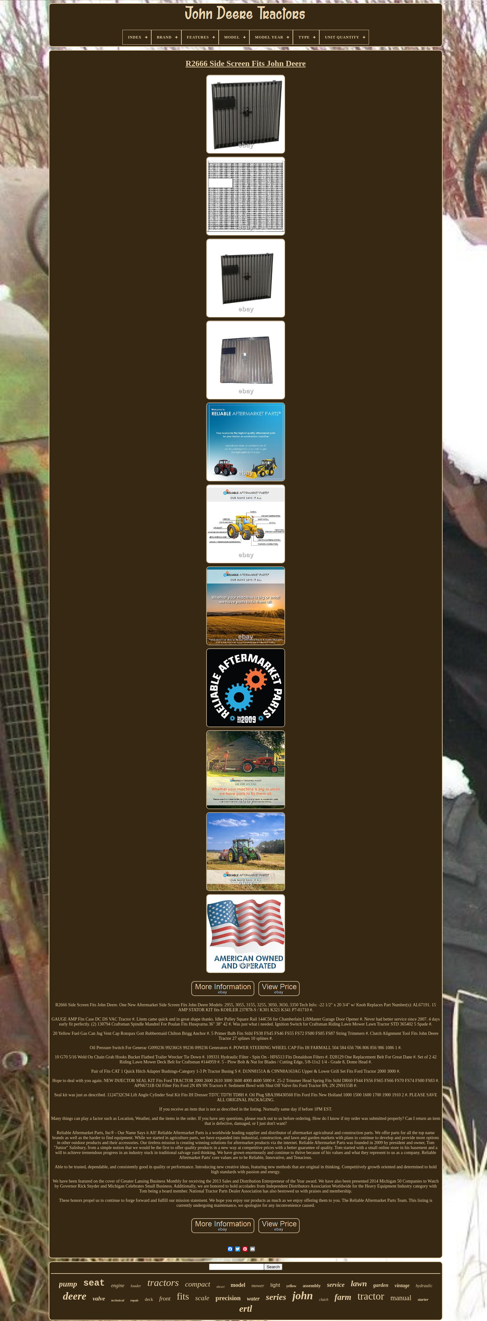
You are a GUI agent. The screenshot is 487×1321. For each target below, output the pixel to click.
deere (75, 1296)
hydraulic (424, 1285)
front (165, 1298)
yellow (291, 1286)
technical (117, 1300)
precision (228, 1298)
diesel (220, 1286)
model (238, 1285)
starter (423, 1299)
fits (183, 1296)
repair (134, 1300)
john (302, 1296)
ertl (245, 1308)
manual (401, 1298)
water (253, 1299)
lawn (359, 1283)
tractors (163, 1282)
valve (99, 1298)
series (276, 1297)
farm (343, 1297)
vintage (402, 1285)
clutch (323, 1299)
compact (197, 1284)
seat (94, 1283)
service (336, 1284)
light (275, 1285)
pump (68, 1284)
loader (135, 1285)
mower (258, 1285)
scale (202, 1298)
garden (380, 1285)
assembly (312, 1285)
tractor (370, 1296)
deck (149, 1299)
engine (118, 1285)
